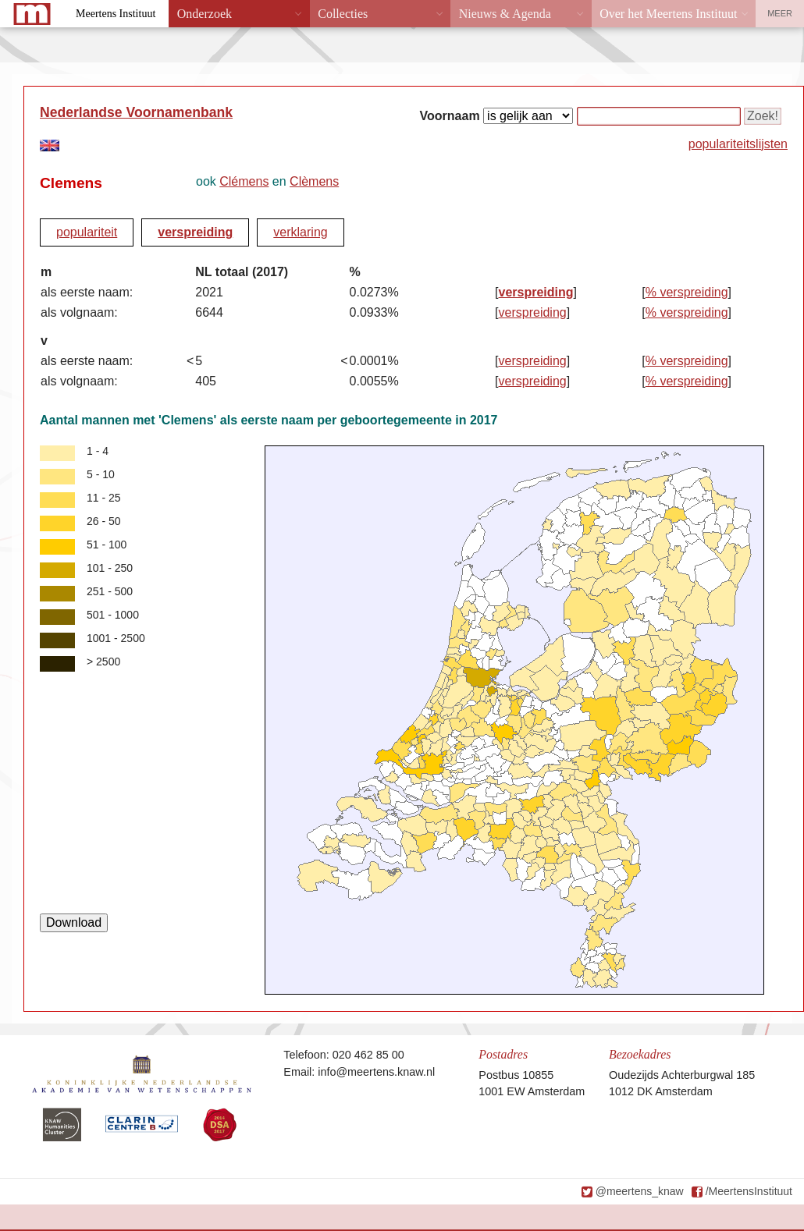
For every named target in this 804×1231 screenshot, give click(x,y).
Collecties (343, 13)
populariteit (86, 232)
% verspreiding (687, 292)
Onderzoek (204, 13)
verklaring (300, 232)
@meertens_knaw (640, 1191)
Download (73, 922)
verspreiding (195, 232)
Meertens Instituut (115, 14)
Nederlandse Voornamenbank (136, 112)
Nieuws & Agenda (505, 13)
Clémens (244, 181)
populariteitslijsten (738, 144)
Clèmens (314, 181)
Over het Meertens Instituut (668, 13)
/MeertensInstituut (749, 1191)
